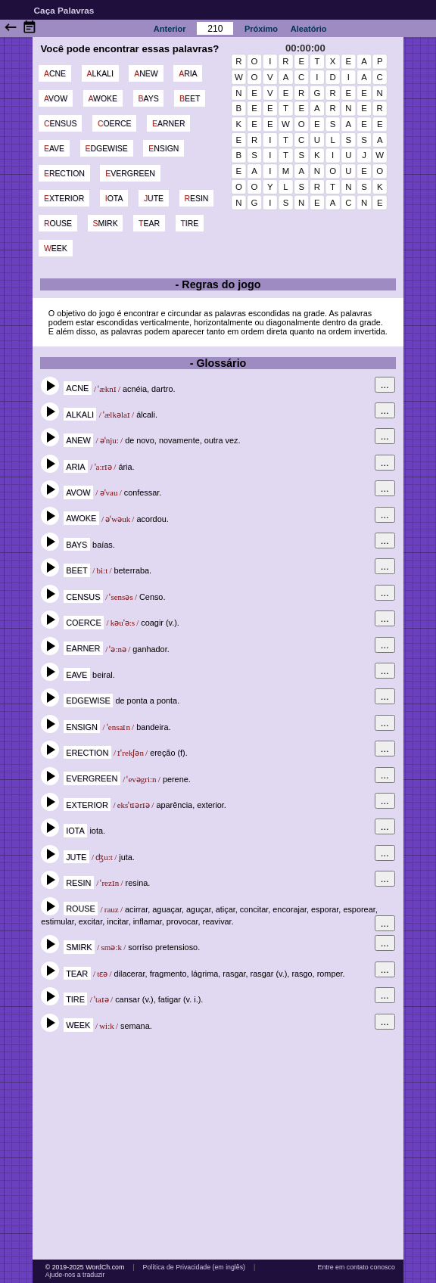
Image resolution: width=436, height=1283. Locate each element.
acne (55, 74)
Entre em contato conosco (356, 1267)
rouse (58, 223)
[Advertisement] (218, 1145)
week (55, 248)
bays (149, 99)
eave (54, 148)
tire (189, 223)
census (60, 124)
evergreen (130, 173)
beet (189, 99)
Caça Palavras (64, 10)
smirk (105, 223)
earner (168, 124)
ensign (163, 148)
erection (64, 173)
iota (114, 198)
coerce (115, 124)
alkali (99, 74)
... (385, 384)
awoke (103, 99)
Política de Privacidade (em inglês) (194, 1267)
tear (149, 223)
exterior (64, 198)
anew (145, 74)
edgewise (107, 148)
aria (188, 74)
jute (154, 198)
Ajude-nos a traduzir (75, 1274)
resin (196, 198)
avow (55, 99)
